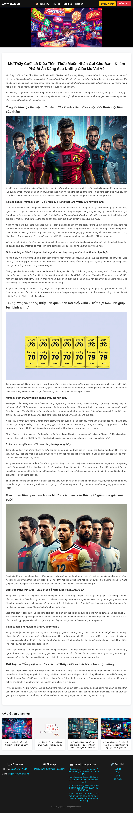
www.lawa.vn (11, 3)
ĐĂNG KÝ (124, 3)
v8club (118, 769)
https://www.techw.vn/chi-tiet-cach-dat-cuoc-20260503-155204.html (83, 779)
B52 (118, 772)
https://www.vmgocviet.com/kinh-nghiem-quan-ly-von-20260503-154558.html (84, 787)
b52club (118, 779)
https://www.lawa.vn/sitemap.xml (49, 769)
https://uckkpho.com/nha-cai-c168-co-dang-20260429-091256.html (83, 771)
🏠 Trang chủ (42, 4)
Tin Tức (56, 4)
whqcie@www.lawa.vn (18, 774)
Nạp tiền (67, 4)
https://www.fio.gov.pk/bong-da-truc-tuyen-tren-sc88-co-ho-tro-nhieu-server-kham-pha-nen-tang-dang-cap (83, 797)
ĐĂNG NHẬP (107, 4)
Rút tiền (79, 4)
